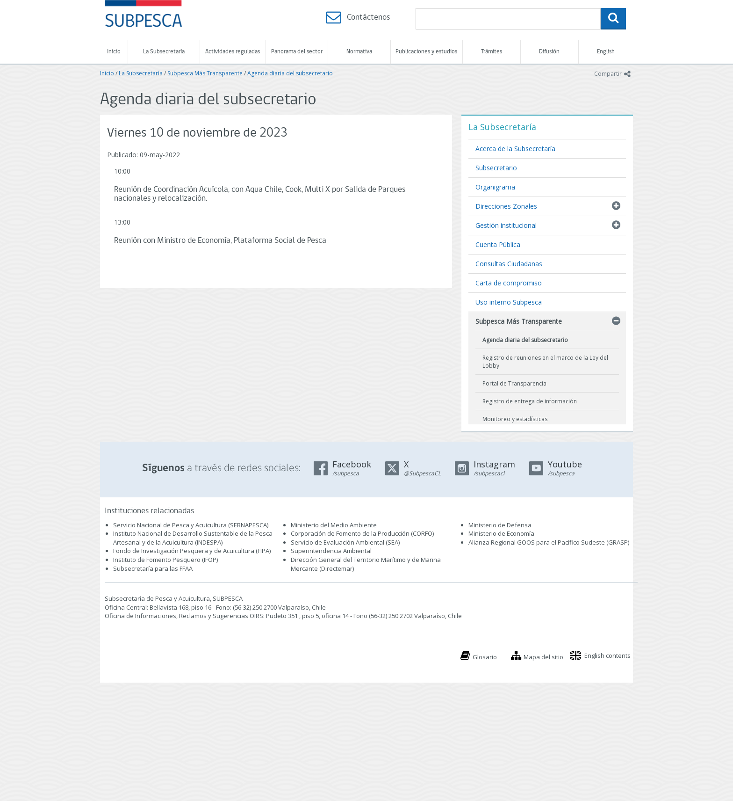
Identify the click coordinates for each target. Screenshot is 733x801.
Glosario (485, 657)
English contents (607, 655)
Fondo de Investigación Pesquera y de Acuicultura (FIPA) (192, 550)
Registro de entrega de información (529, 401)
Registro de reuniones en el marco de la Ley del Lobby (545, 362)
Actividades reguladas (232, 52)
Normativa (359, 52)
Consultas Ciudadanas (508, 263)
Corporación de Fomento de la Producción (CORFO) (362, 533)
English (606, 52)
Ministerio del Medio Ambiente (334, 525)
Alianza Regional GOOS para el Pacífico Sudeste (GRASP (548, 542)
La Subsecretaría (164, 52)
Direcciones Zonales (506, 206)
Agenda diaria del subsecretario (290, 73)
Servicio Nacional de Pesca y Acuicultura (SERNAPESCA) (190, 525)
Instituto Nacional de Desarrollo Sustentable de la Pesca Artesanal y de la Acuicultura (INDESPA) (193, 537)
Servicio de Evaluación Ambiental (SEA (344, 542)
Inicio (114, 52)
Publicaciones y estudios (426, 52)
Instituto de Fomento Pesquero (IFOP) (165, 559)
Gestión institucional (506, 225)
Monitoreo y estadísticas (514, 419)
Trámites (491, 52)
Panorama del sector (297, 52)
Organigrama (495, 186)
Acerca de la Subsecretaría (515, 148)
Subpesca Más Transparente (205, 73)
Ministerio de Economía (501, 533)
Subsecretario (496, 167)
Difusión (549, 52)
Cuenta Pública (497, 244)
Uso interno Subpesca (508, 302)
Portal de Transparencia (514, 383)
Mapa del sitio (543, 657)
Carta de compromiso (508, 282)
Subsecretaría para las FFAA (153, 568)
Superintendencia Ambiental (331, 550)
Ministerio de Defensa (500, 525)
